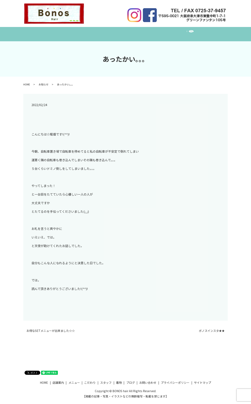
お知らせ (43, 80)
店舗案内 (71, 32)
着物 (148, 32)
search (205, 32)
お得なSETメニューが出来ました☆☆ (50, 327)
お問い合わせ (185, 32)
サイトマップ (202, 379)
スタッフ (131, 32)
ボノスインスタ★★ (212, 327)
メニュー (91, 32)
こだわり (111, 32)
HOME (52, 32)
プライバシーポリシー (175, 379)
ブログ (164, 32)
